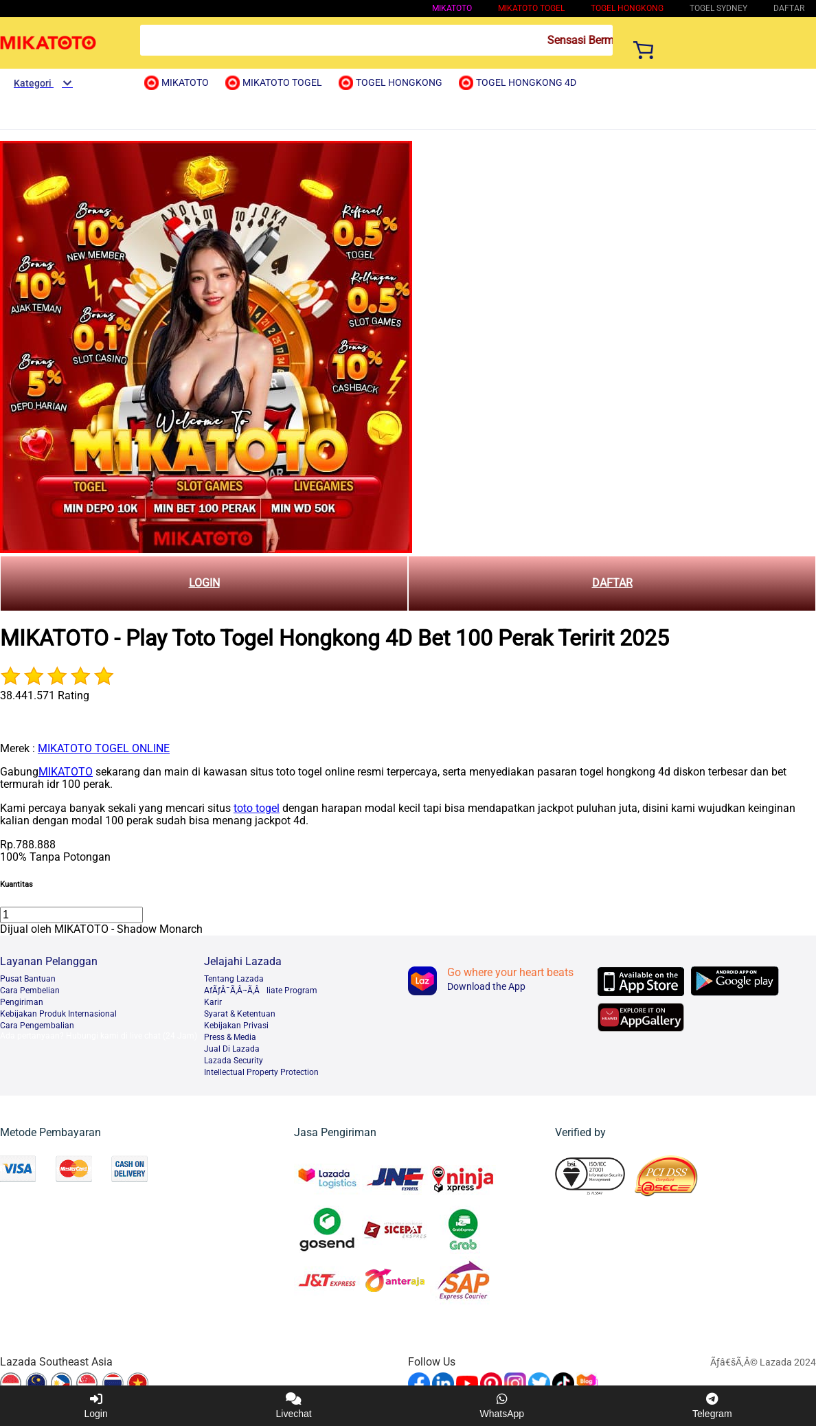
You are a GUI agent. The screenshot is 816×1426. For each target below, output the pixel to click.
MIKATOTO (452, 8)
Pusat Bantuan (28, 979)
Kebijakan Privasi (236, 1025)
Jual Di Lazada (232, 1049)
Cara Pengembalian (37, 1025)
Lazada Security (233, 1060)
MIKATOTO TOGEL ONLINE (104, 748)
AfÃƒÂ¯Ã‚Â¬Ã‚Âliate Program (260, 990)
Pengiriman (21, 1002)
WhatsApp (502, 1405)
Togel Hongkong (627, 8)
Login (95, 1405)
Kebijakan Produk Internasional (58, 1014)
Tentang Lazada (234, 979)
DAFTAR (612, 582)
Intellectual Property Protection (261, 1072)
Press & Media (230, 1037)
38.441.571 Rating (44, 695)
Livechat (294, 1405)
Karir (213, 1002)
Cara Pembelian (30, 990)
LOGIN (204, 582)
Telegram (712, 1405)
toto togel (257, 808)
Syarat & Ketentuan (239, 1014)
